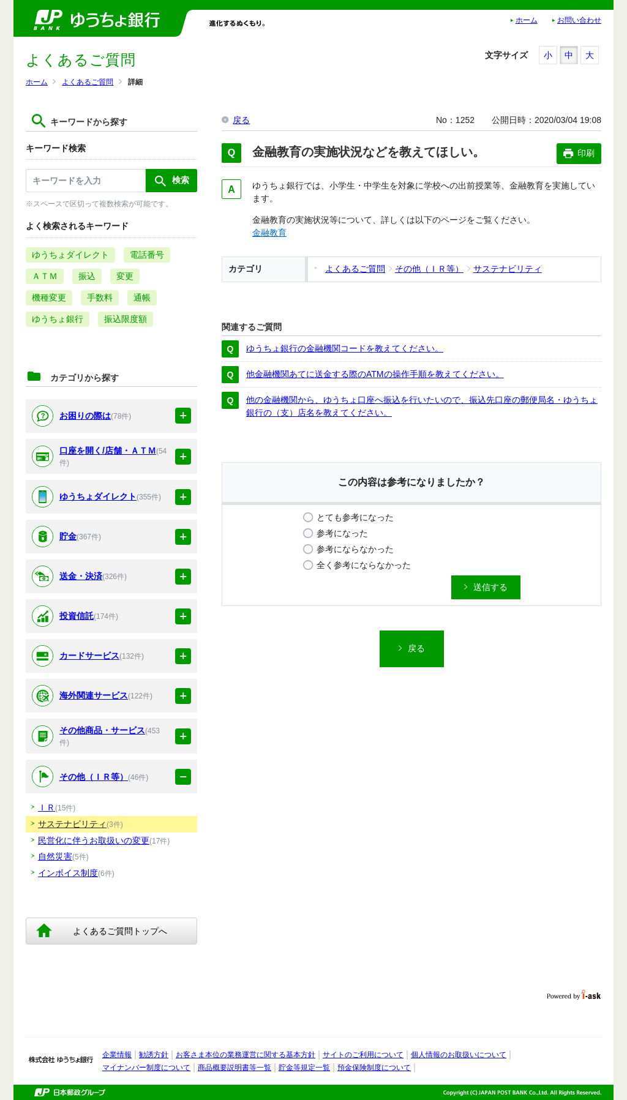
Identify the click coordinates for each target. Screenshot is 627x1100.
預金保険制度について (374, 1067)
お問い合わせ (579, 20)
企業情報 (117, 1054)
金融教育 (269, 233)
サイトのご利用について (363, 1054)
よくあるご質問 (87, 82)
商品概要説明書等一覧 (234, 1067)
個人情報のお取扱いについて (458, 1054)
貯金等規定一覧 (304, 1067)
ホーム (527, 20)
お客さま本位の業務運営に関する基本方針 (245, 1054)
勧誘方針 (153, 1054)
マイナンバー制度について (146, 1067)
